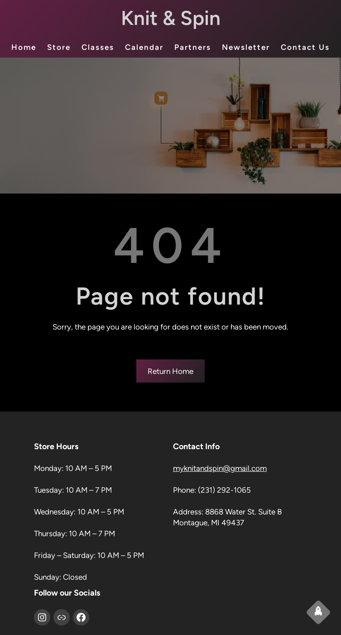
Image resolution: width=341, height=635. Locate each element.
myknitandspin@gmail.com (220, 468)
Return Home (170, 371)
